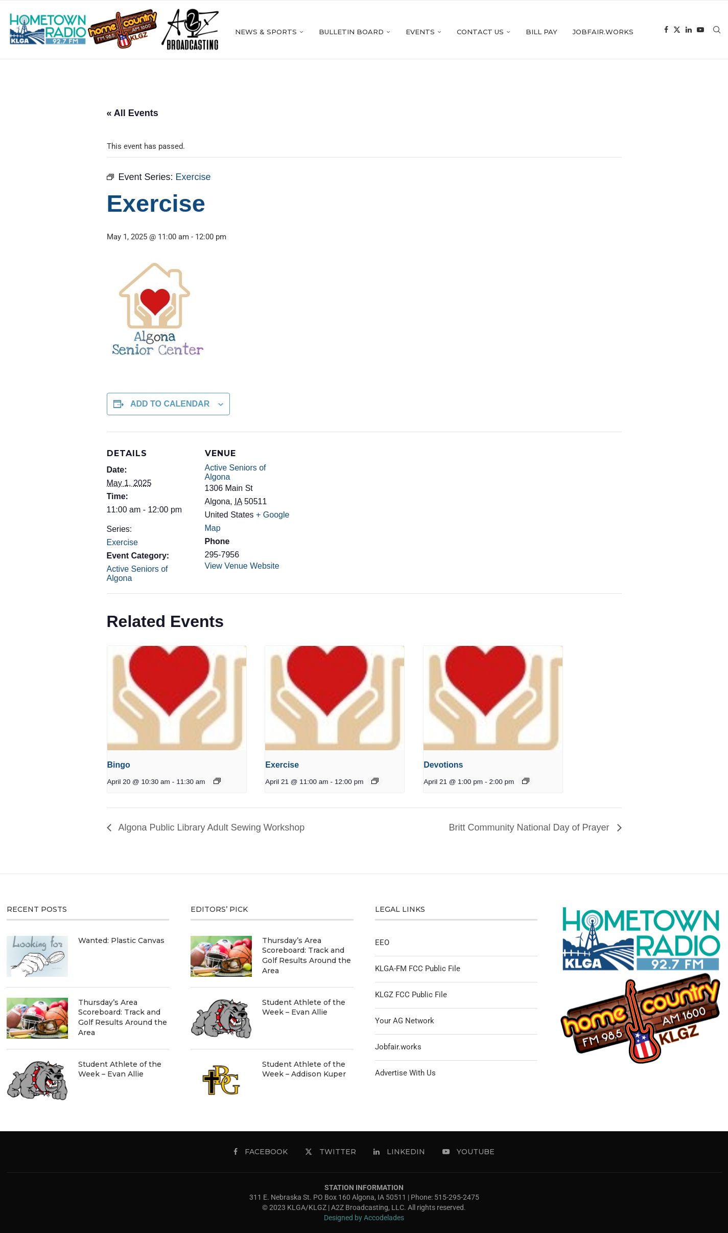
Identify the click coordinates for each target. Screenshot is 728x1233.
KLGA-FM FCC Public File (417, 968)
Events (475, 32)
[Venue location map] (357, 502)
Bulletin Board (406, 32)
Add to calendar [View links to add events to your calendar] (169, 403)
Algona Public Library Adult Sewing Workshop (210, 827)
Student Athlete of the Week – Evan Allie (119, 1069)
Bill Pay (597, 32)
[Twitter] (694, 97)
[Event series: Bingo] (217, 781)
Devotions (443, 764)
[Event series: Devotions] (525, 781)
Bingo (118, 764)
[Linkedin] (706, 97)
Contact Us (535, 32)
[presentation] (176, 698)
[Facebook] (684, 97)
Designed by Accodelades (364, 1218)
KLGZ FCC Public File (411, 994)
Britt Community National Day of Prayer (530, 827)
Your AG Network (404, 1020)
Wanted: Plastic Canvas (121, 940)
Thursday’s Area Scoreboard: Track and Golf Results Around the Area (122, 1017)
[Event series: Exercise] (375, 781)
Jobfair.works (658, 32)
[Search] (717, 32)
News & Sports (321, 32)
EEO (382, 942)
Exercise (122, 542)
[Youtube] (718, 97)
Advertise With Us (405, 1073)
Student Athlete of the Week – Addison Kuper (304, 1069)
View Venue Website (242, 566)
